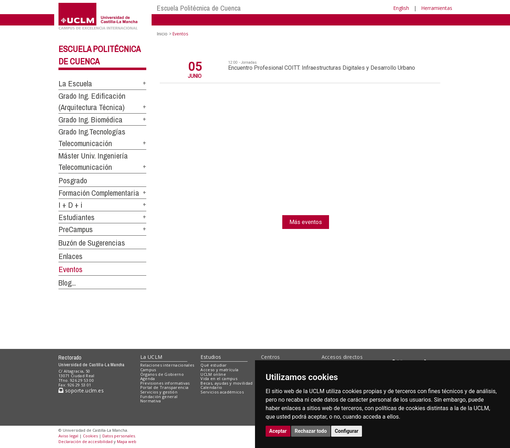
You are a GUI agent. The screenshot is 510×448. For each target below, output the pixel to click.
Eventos (70, 269)
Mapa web (126, 441)
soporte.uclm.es (81, 390)
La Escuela (75, 83)
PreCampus (75, 229)
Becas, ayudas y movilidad (226, 383)
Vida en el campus (218, 378)
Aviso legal (68, 435)
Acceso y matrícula (219, 369)
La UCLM (151, 357)
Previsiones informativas (165, 383)
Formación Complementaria (98, 193)
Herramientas (436, 8)
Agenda (147, 378)
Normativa (150, 400)
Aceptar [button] (278, 431)
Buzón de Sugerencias (91, 242)
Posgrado (72, 180)
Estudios (210, 357)
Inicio (162, 34)
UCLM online (213, 374)
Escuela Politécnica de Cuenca (199, 8)
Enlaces (70, 256)
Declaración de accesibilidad (85, 441)
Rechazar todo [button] (311, 431)
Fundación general (159, 396)
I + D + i (70, 205)
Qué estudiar (213, 365)
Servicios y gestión (158, 392)
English (401, 8)
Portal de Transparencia (164, 387)
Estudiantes (76, 217)
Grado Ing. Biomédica (90, 119)
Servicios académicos (222, 392)
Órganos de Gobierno (162, 374)
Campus (148, 369)
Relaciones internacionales (167, 365)
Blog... (67, 282)
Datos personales (118, 435)
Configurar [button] (346, 431)
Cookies (90, 435)
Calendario (211, 387)
